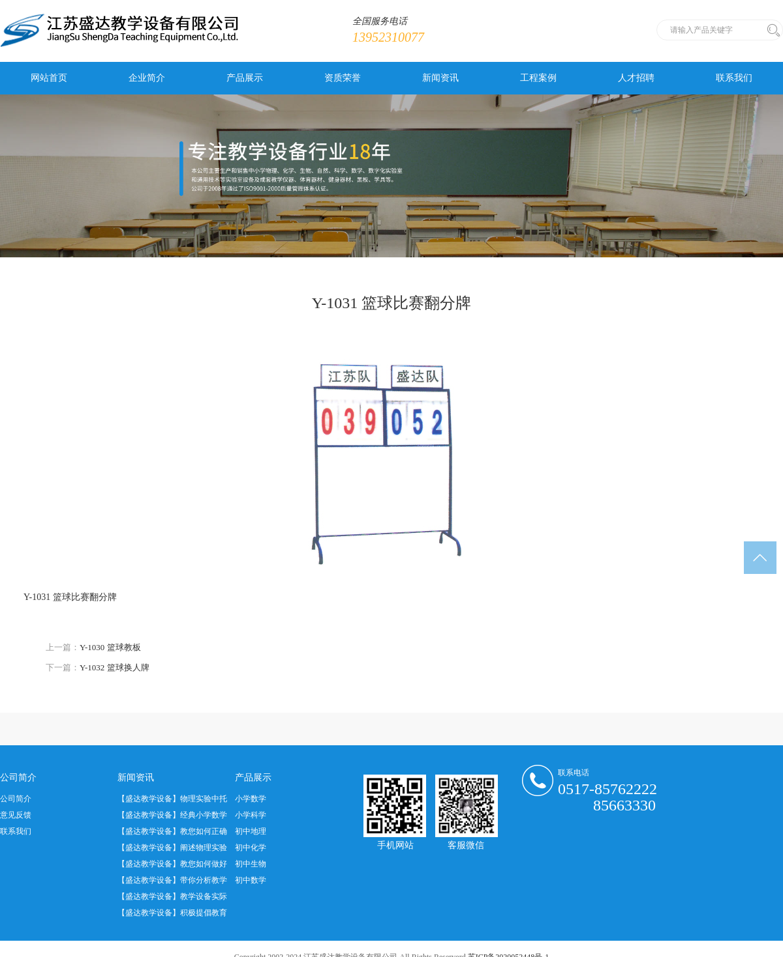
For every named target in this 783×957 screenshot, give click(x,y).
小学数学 (250, 798)
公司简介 (15, 798)
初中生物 (250, 863)
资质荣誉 (342, 78)
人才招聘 (636, 78)
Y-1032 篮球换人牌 (114, 667)
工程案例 (538, 78)
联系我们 (734, 78)
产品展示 (244, 78)
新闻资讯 (440, 78)
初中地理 (250, 831)
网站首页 (49, 78)
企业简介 (147, 78)
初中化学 (250, 847)
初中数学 (250, 880)
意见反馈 (15, 815)
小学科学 (250, 815)
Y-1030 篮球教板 (110, 647)
